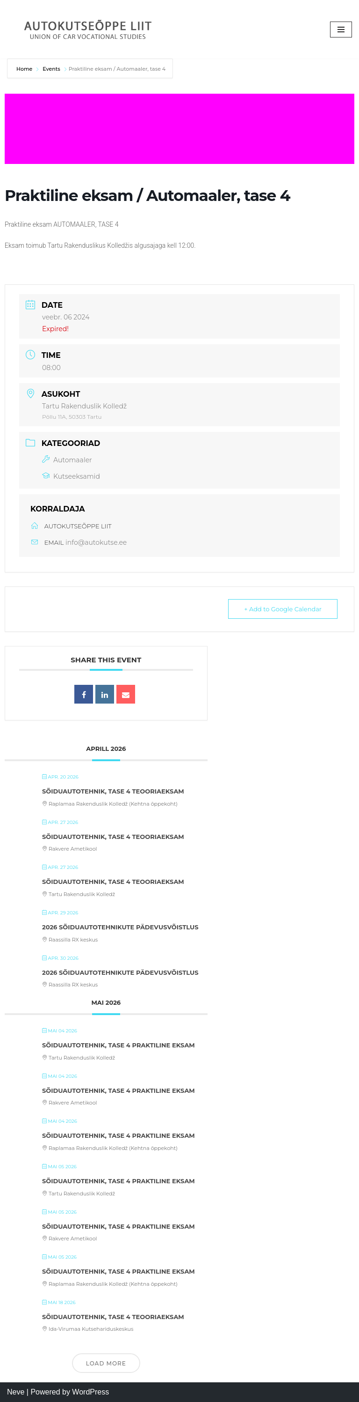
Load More (106, 1363)
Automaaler (67, 460)
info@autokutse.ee (96, 542)
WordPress (90, 1392)
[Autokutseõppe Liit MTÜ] (89, 29)
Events (51, 69)
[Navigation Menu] (341, 29)
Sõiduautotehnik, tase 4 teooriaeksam (113, 791)
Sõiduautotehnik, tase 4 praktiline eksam (118, 1045)
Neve (15, 1392)
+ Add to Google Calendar (282, 609)
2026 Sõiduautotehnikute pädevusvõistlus (120, 927)
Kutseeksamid (71, 476)
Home (25, 69)
